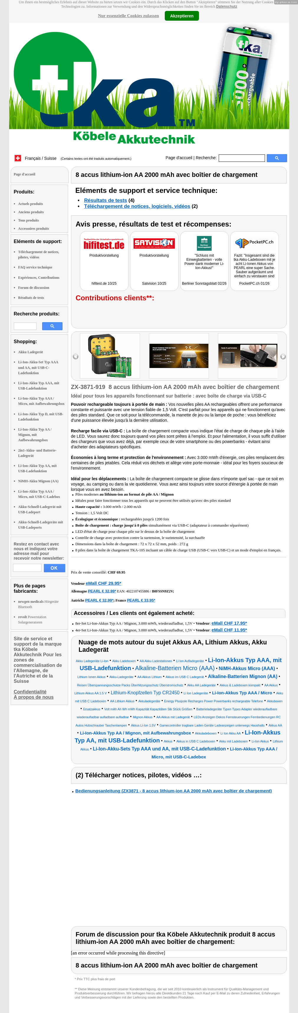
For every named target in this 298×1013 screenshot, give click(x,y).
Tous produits (28, 220)
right (283, 356)
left (75, 356)
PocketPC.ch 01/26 (254, 283)
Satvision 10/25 (154, 283)
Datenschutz (226, 6)
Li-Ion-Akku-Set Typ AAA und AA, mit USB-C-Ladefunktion (38, 367)
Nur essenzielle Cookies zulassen (128, 15)
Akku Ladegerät (30, 352)
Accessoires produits (33, 229)
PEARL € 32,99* (102, 591)
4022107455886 (137, 591)
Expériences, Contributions (39, 278)
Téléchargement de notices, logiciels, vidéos (137, 206)
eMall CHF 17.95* (229, 623)
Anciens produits (31, 212)
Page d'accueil (179, 157)
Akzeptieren (181, 15)
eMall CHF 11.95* (229, 629)
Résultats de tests (31, 298)
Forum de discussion (33, 288)
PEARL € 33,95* (141, 600)
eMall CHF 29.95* (103, 583)
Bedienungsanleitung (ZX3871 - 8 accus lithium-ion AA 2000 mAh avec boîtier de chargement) (173, 790)
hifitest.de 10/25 (104, 283)
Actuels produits (30, 204)
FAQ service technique (35, 267)
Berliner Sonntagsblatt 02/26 (204, 283)
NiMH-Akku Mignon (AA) (38, 481)
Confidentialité (30, 691)
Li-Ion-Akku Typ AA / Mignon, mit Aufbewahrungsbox (35, 434)
